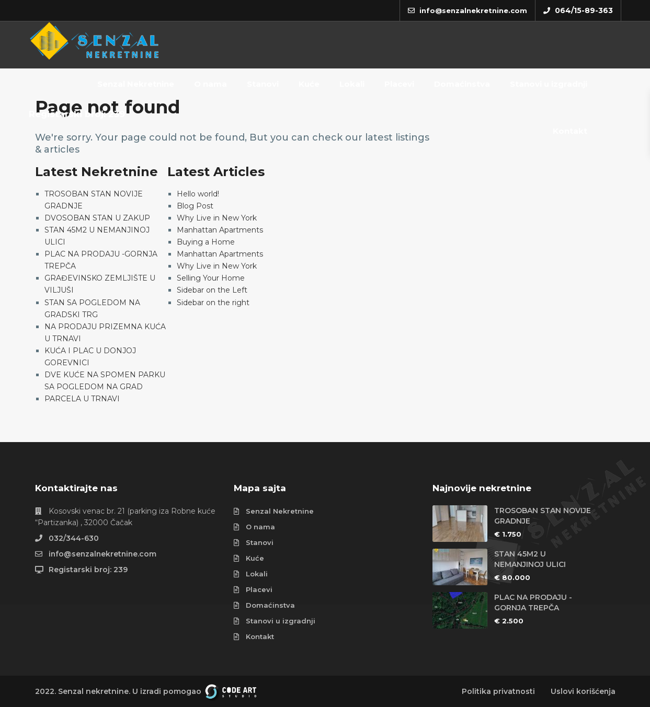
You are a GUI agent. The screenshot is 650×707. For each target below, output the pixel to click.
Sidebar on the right (213, 302)
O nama (210, 84)
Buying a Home (206, 242)
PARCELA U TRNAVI (82, 398)
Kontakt (570, 131)
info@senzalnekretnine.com (104, 554)
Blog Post (195, 206)
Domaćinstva (462, 84)
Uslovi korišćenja (582, 691)
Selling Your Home (211, 278)
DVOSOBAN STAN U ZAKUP (97, 218)
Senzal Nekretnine (135, 84)
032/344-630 (74, 538)
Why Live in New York (217, 218)
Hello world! (198, 194)
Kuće (309, 84)
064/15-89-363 (584, 10)
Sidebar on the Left (212, 290)
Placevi (399, 84)
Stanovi (263, 84)
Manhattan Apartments (220, 230)
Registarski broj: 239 (77, 114)
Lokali (351, 84)
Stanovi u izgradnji (548, 84)
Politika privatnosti (497, 691)
